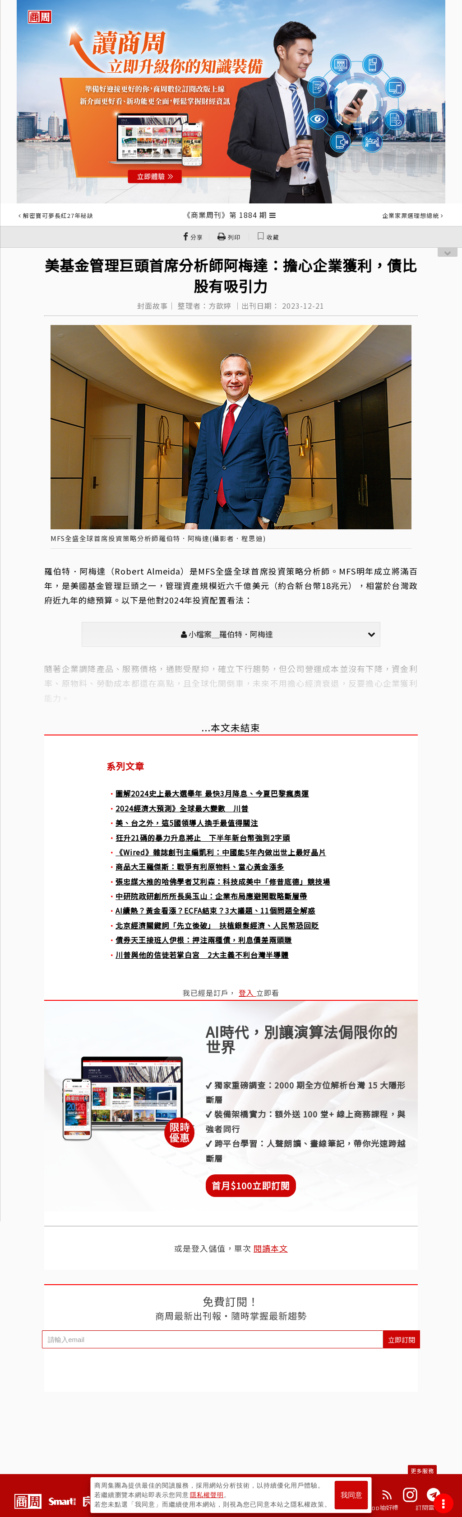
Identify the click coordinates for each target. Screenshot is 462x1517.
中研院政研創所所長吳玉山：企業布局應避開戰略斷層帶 (211, 895)
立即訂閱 (401, 1339)
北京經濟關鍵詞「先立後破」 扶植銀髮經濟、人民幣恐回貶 (217, 925)
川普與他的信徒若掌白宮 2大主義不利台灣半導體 (202, 954)
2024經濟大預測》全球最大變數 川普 (182, 808)
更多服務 (422, 1471)
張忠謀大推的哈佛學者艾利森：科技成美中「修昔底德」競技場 (223, 881)
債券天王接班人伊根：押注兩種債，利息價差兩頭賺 (204, 939)
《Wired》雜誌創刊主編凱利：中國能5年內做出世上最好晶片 (221, 852)
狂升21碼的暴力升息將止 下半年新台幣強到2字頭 (203, 837)
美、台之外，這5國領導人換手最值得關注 (187, 822)
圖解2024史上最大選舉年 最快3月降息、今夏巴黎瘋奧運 (212, 793)
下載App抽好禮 (376, 1507)
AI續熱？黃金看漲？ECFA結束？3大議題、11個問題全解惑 (215, 910)
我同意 (351, 1495)
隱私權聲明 (207, 1494)
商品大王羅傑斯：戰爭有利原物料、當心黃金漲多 (200, 866)
